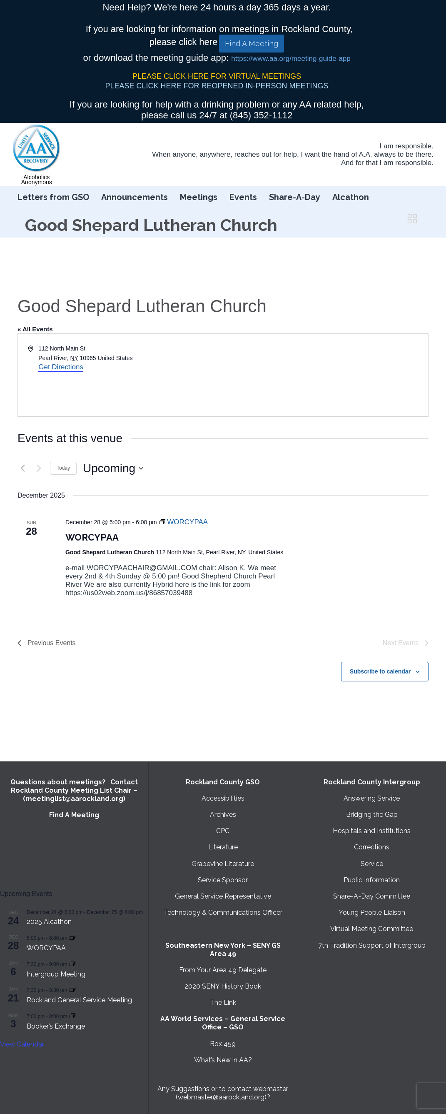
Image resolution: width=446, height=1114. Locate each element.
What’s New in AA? (223, 1060)
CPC (222, 831)
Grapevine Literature (223, 864)
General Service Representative (223, 896)
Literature (223, 847)
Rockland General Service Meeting (79, 1000)
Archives (223, 815)
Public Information (372, 880)
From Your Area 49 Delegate (223, 970)
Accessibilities (223, 798)
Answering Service (372, 798)
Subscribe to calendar (380, 671)
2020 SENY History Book (222, 986)
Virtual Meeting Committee (371, 929)
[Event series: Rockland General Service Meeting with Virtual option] (72, 990)
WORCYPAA (92, 537)
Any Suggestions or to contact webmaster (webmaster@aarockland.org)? (222, 1093)
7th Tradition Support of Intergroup (372, 945)
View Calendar (22, 1044)
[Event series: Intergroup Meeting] (72, 964)
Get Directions (60, 367)
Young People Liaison (372, 912)
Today (63, 468)
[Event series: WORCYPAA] (183, 522)
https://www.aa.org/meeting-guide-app (290, 59)
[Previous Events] (22, 468)
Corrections (371, 847)
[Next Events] (39, 468)
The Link (223, 1002)
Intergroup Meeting (56, 974)
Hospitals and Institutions (372, 831)
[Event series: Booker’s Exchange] (72, 1016)
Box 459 (223, 1044)
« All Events (34, 329)
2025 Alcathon (49, 922)
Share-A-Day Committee (371, 896)
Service (372, 864)
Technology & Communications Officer (223, 912)
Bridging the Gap (372, 815)
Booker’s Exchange (56, 1026)
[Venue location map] (325, 375)
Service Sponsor (223, 880)
